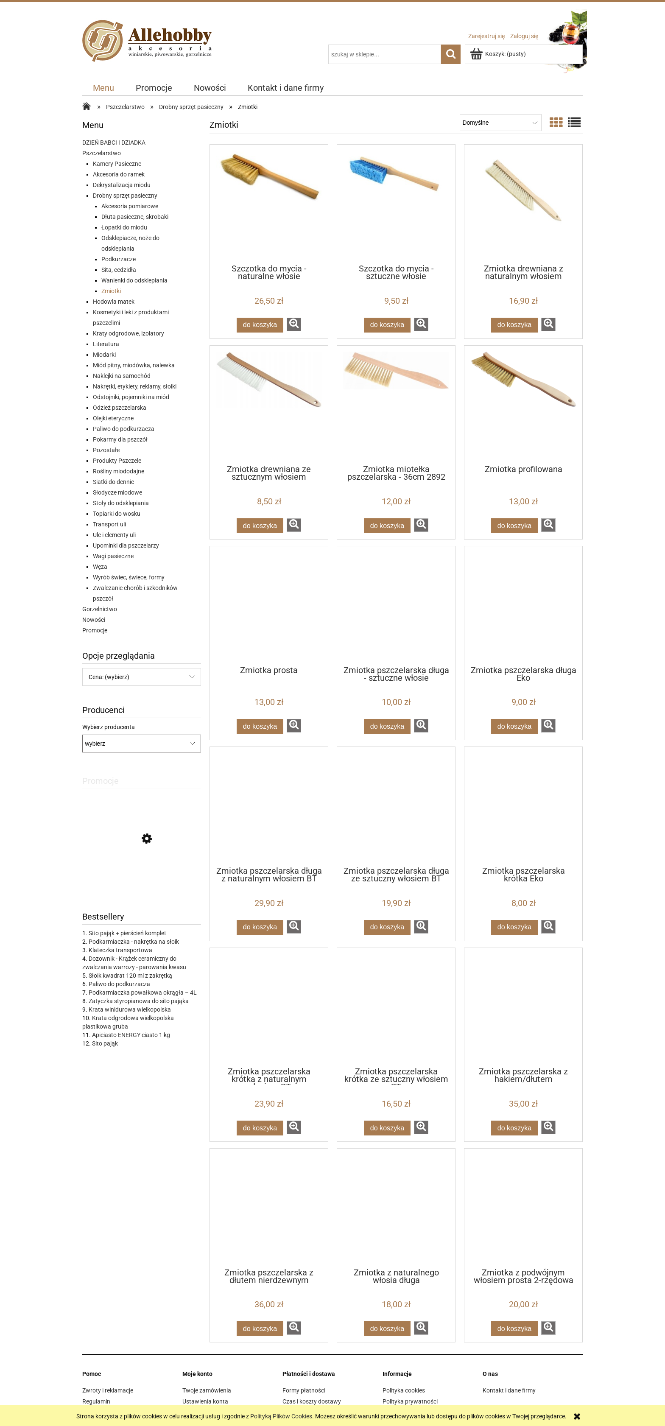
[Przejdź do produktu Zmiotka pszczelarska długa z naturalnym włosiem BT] (269, 806)
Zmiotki (111, 291)
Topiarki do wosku (116, 513)
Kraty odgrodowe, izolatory (128, 333)
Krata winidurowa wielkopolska (130, 1009)
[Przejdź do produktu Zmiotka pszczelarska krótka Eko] (523, 806)
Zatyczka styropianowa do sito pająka (139, 1001)
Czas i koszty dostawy (311, 1401)
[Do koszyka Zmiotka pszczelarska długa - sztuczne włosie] (387, 726)
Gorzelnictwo (99, 609)
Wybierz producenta (108, 727)
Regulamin (96, 1401)
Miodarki (104, 354)
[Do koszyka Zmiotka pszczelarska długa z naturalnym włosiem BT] (260, 927)
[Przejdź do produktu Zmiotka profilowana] (523, 405)
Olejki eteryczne (113, 418)
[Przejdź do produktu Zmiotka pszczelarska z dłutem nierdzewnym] (269, 1208)
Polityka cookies (404, 1390)
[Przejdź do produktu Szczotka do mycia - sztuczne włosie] (396, 204)
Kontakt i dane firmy (509, 1390)
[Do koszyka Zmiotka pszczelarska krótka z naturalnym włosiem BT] (260, 1128)
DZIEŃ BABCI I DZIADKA (113, 142)
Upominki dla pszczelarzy (126, 545)
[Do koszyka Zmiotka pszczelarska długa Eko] (514, 726)
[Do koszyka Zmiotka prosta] (260, 726)
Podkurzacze (118, 259)
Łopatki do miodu (124, 227)
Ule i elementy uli (114, 534)
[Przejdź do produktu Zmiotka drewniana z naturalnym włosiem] (523, 204)
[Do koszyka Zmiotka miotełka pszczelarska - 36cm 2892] (387, 525)
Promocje (94, 630)
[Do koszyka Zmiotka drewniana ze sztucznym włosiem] (260, 525)
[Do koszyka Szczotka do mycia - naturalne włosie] (260, 325)
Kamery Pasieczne (117, 163)
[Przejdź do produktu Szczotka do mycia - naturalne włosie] (269, 204)
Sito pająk (105, 1043)
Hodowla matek (113, 301)
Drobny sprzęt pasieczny (125, 195)
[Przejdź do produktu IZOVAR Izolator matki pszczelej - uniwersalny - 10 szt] (141, 877)
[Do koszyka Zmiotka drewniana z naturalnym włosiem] (514, 325)
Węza (100, 566)
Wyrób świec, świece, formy (129, 577)
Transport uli (109, 524)
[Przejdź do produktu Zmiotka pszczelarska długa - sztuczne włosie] (396, 605)
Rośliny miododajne (118, 471)
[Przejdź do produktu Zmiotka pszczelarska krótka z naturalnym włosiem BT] (269, 1007)
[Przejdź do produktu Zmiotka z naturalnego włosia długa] (396, 1208)
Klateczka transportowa (120, 950)
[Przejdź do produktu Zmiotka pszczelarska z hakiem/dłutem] (523, 1007)
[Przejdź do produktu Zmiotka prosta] (269, 605)
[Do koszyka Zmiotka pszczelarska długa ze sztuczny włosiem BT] (387, 927)
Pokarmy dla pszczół (120, 439)
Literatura (106, 344)
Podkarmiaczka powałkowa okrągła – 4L (143, 992)
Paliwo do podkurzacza (123, 428)
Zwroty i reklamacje (107, 1390)
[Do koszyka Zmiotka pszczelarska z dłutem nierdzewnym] (260, 1328)
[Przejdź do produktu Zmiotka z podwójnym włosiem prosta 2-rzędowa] (523, 1208)
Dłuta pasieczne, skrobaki (134, 216)
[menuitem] (103, 88)
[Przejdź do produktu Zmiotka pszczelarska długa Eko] (523, 605)
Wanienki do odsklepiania (134, 280)
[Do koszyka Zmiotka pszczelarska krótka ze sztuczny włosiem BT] (387, 1128)
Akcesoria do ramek (119, 174)
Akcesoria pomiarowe (129, 206)
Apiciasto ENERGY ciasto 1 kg (131, 1035)
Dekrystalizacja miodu (122, 185)
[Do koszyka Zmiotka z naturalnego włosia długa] (387, 1328)
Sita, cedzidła (118, 269)
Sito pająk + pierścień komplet (127, 933)
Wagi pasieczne (113, 556)
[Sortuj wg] (501, 122)
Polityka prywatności (410, 1401)
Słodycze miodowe (117, 492)
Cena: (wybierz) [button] (109, 677)
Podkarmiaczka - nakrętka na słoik (134, 941)
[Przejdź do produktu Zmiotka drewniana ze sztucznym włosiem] (269, 405)
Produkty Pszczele (117, 460)
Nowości (93, 619)
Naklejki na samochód (122, 375)
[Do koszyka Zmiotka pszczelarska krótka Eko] (514, 927)
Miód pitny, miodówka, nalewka (134, 365)
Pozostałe (106, 450)
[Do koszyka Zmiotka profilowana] (514, 525)
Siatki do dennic (113, 481)
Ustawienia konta (205, 1401)
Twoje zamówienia (206, 1390)
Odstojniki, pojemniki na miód (131, 397)
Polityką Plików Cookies (281, 1416)
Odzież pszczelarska (119, 407)
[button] (294, 324)
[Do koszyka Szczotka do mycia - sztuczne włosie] (387, 325)
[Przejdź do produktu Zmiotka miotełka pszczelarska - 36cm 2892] (396, 405)
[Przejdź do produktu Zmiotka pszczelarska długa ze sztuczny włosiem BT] (396, 806)
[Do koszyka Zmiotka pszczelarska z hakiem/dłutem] (514, 1128)
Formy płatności (303, 1390)
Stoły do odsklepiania (121, 503)
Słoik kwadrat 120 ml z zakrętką (130, 975)
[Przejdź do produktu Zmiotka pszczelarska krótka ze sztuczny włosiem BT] (396, 1007)
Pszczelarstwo (101, 153)
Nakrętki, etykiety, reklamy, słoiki (134, 386)
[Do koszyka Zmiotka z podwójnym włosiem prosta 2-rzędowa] (514, 1328)
